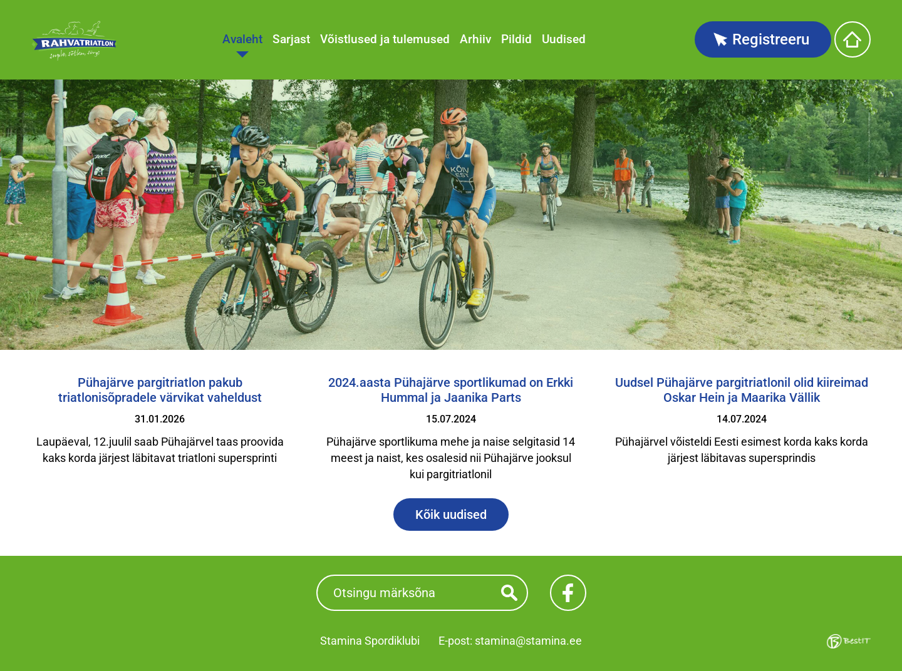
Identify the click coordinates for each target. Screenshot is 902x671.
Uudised (564, 39)
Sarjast (291, 39)
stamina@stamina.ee (528, 640)
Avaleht (242, 39)
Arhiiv (475, 39)
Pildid (516, 39)
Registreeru (770, 39)
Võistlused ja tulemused (385, 39)
